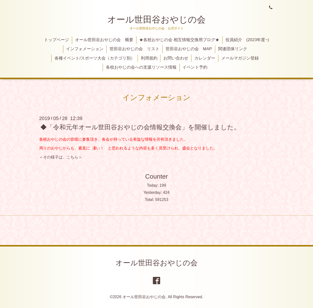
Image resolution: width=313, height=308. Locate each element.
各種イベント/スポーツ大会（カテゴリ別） (95, 58)
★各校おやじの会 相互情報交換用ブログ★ (179, 39)
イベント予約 (194, 67)
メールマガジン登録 (240, 58)
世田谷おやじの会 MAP (189, 49)
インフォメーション (84, 49)
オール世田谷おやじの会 (156, 19)
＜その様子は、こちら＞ (60, 157)
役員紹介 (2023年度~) (247, 39)
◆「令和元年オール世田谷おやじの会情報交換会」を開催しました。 (140, 127)
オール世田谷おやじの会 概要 (104, 39)
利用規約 (149, 58)
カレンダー (204, 58)
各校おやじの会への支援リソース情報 (141, 67)
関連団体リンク (232, 49)
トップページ (56, 39)
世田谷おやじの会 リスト (134, 49)
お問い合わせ (175, 58)
